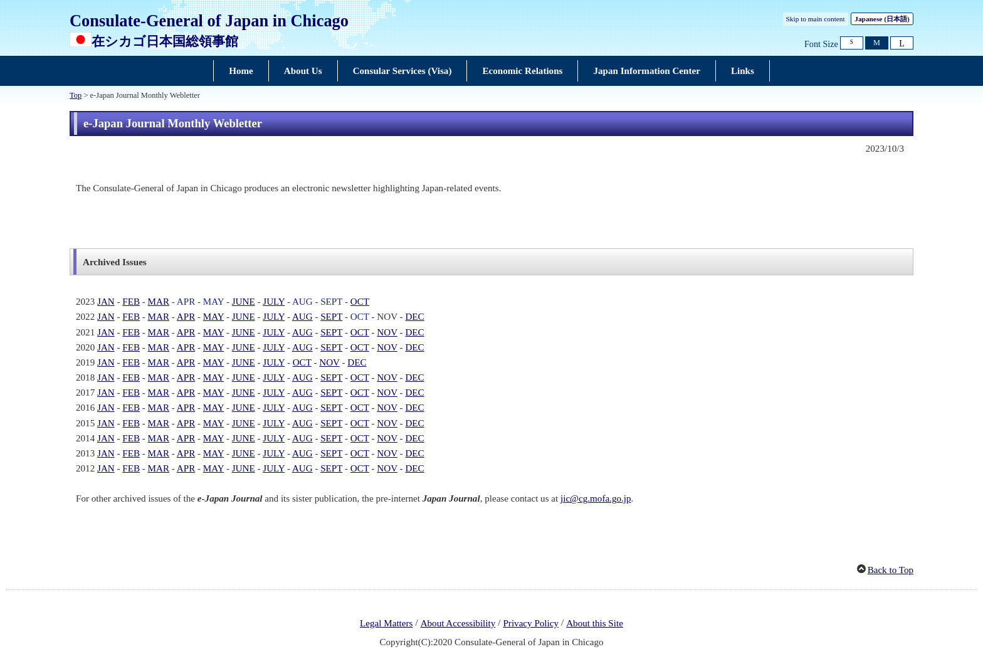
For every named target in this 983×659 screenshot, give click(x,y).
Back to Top (890, 570)
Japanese (881, 19)
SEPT (331, 302)
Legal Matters (386, 623)
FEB (131, 302)
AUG (302, 302)
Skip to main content (815, 19)
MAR (158, 302)
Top (75, 95)
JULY (274, 302)
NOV (387, 332)
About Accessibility (458, 623)
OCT (359, 302)
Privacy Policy (531, 623)
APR (186, 302)
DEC (414, 317)
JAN (106, 302)
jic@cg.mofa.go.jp (595, 498)
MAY (213, 302)
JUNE (243, 302)
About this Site (594, 623)
